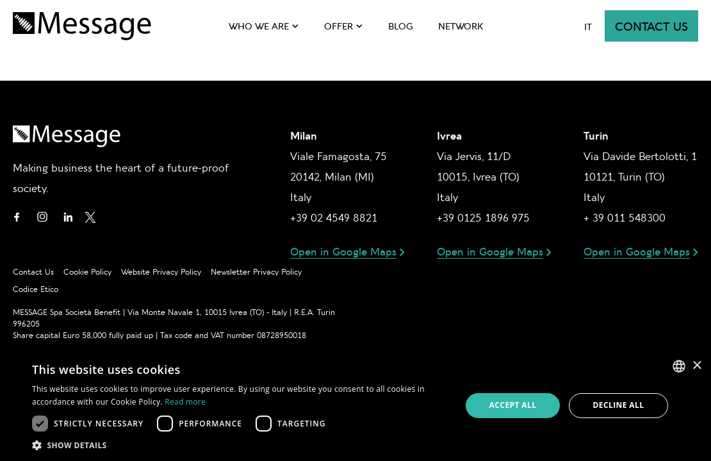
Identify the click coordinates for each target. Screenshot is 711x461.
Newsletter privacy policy (256, 271)
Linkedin (68, 217)
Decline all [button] (618, 405)
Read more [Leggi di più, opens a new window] (185, 401)
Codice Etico (35, 289)
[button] (240, 445)
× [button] (696, 366)
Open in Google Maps (343, 251)
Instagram (42, 217)
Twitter (90, 217)
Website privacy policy (161, 271)
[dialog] (355, 405)
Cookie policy (87, 271)
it (588, 26)
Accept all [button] (513, 405)
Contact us (651, 26)
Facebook (16, 217)
